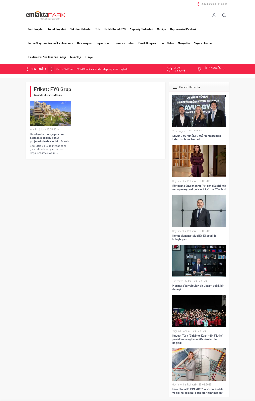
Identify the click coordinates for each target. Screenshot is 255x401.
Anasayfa (38, 94)
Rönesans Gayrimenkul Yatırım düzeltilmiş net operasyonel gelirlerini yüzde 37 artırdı (199, 187)
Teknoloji (75, 57)
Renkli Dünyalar (147, 43)
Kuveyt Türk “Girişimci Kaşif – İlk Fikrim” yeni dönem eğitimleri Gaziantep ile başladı (197, 339)
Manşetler (184, 43)
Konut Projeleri (56, 29)
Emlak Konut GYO (115, 29)
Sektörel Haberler (80, 29)
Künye (89, 57)
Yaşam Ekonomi (203, 43)
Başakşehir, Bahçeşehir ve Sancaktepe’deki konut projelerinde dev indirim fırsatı (49, 137)
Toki (97, 29)
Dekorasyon (84, 43)
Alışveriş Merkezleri (141, 29)
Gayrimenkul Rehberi (183, 29)
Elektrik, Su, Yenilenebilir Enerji (47, 57)
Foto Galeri (167, 43)
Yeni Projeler (35, 29)
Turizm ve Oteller (123, 43)
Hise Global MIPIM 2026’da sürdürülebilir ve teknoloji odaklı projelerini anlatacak (198, 390)
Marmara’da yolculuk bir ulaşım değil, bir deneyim (198, 287)
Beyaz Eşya (102, 43)
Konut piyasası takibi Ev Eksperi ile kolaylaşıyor (194, 237)
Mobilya (161, 29)
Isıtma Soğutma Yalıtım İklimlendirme (50, 43)
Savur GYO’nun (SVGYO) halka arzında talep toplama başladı (92, 69)
